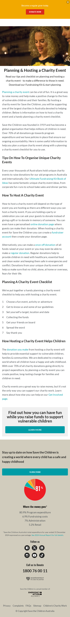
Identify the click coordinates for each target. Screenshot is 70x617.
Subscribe (35, 472)
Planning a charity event (15, 91)
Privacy (7, 605)
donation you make (17, 349)
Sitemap (37, 605)
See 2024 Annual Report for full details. (48, 535)
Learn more (35, 429)
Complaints (18, 605)
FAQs (28, 605)
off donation (48, 244)
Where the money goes (34, 507)
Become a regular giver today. (35, 5)
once (38, 244)
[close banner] (67, 3)
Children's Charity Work (55, 605)
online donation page (42, 224)
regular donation (19, 252)
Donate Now (35, 12)
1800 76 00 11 (35, 570)
